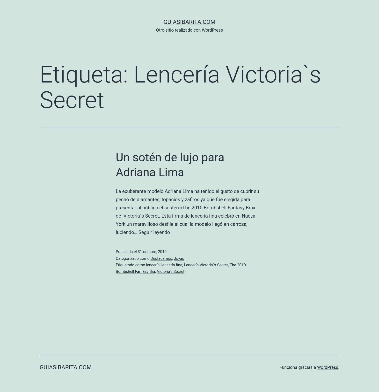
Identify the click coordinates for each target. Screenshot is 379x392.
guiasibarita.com (189, 22)
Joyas (179, 258)
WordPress (327, 367)
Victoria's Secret (170, 271)
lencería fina (171, 265)
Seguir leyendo (154, 232)
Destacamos (161, 258)
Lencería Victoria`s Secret (206, 265)
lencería (153, 265)
